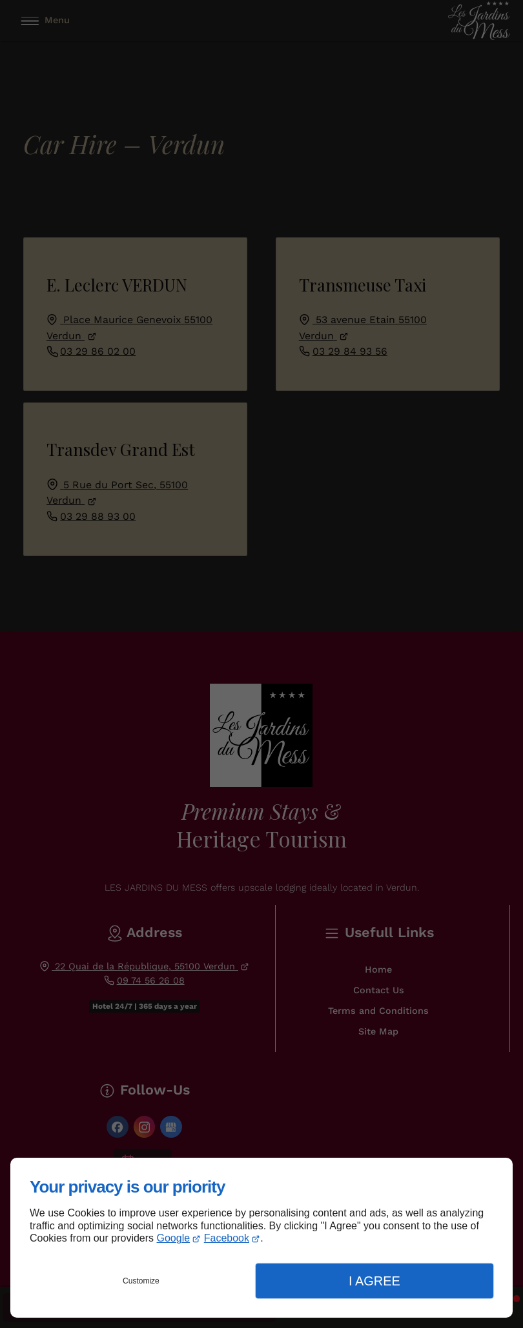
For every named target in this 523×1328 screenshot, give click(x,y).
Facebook (226, 1238)
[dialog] (261, 1238)
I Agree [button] (374, 1281)
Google (173, 1238)
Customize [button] (141, 1280)
